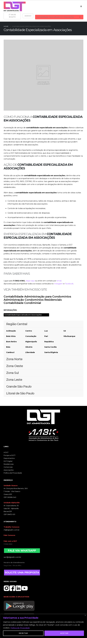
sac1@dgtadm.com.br (12, 557)
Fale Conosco (9, 535)
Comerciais (8, 467)
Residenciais (9, 464)
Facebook (69, 284)
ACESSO (28, 16)
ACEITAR (64, 633)
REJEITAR (23, 633)
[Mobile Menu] (81, 6)
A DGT (6, 452)
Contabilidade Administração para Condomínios (37, 296)
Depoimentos (9, 458)
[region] (43, 626)
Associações (9, 470)
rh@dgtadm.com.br (11, 530)
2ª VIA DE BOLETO (12, 16)
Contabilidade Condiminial (22, 303)
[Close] (85, 615)
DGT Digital (8, 461)
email (59, 281)
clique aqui (30, 281)
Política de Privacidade (20, 628)
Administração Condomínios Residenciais (33, 299)
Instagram (58, 284)
